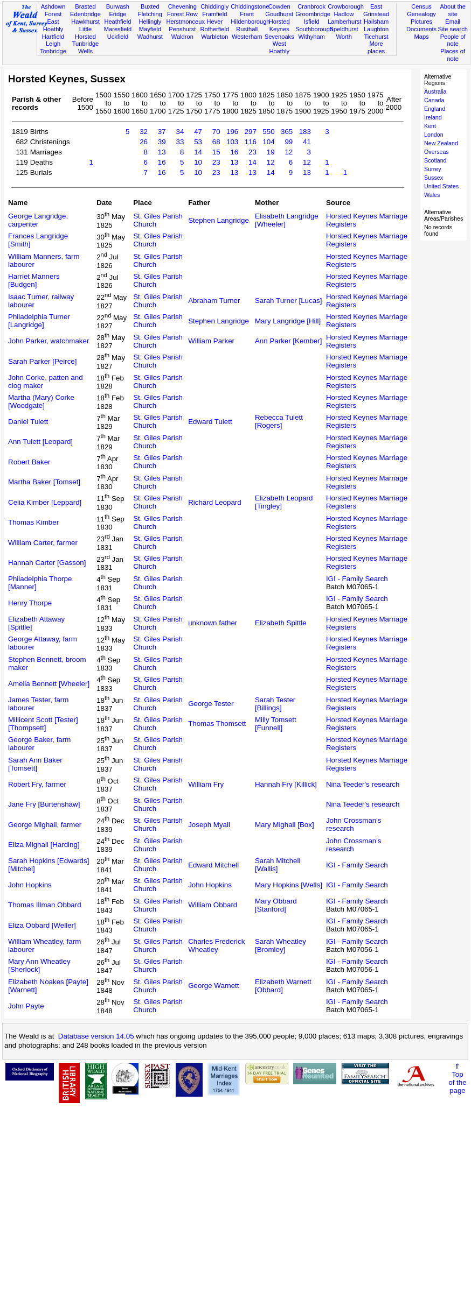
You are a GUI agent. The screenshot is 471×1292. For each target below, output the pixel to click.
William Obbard (212, 905)
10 (198, 162)
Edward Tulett (210, 422)
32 (144, 132)
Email (452, 21)
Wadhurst (150, 36)
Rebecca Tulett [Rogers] (279, 421)
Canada (434, 100)
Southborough (314, 29)
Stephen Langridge (218, 220)
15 (216, 152)
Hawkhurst (85, 21)
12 (289, 152)
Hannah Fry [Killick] (286, 784)
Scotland (435, 160)
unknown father (212, 623)
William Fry (206, 784)
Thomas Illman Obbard (44, 905)
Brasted (85, 6)
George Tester (210, 704)
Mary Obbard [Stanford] (276, 905)
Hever (214, 21)
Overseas (436, 152)
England (434, 108)
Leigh (53, 43)
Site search (453, 29)
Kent (430, 126)
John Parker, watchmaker (48, 341)
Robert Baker (29, 462)
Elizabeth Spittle (281, 623)
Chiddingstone (250, 6)
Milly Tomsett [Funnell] (275, 724)
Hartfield (53, 36)
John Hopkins (30, 885)
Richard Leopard (214, 502)
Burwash (117, 6)
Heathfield (117, 21)
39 (162, 142)
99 (289, 142)
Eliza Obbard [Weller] (42, 925)
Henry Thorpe (30, 603)
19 (271, 152)
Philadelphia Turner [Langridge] (39, 321)
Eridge (117, 14)
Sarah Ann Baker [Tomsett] (35, 764)
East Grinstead (376, 10)
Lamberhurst (344, 21)
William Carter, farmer (43, 543)
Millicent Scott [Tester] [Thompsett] (43, 724)
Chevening (182, 6)
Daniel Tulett (28, 422)
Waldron (182, 36)
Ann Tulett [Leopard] (40, 441)
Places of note (452, 55)
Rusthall (247, 29)
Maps (421, 36)
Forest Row (182, 14)
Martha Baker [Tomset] (44, 482)
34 (180, 132)
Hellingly (149, 21)
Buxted (150, 6)
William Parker (211, 341)
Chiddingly (214, 6)
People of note (453, 40)
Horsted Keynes (279, 25)
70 (216, 132)
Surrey (432, 169)
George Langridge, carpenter (38, 220)
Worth (343, 36)
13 (162, 152)
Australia (435, 91)
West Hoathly (279, 47)
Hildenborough (250, 21)
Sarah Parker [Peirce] (42, 361)
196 (232, 132)
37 (162, 132)
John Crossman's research (354, 824)
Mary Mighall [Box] (284, 825)
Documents (421, 29)
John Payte (26, 1006)
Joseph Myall (209, 825)
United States (441, 186)
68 (216, 142)
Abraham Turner (214, 300)
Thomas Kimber (33, 522)
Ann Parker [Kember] (288, 341)
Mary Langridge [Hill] (288, 321)
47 (198, 132)
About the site (453, 10)
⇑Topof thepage (457, 1078)
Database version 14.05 (96, 1036)
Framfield (214, 14)
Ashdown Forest (53, 10)
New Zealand (441, 143)
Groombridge (312, 14)
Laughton (376, 29)
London (434, 134)
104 (268, 142)
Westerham (247, 36)
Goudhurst (279, 14)
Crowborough (346, 6)
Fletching (150, 14)
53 (198, 142)
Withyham (311, 36)
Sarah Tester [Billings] (275, 704)
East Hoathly (53, 25)
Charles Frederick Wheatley (216, 945)
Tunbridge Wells (85, 47)
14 (198, 152)
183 (305, 132)
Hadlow (344, 14)
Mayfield (150, 29)
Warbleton (214, 36)
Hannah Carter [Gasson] (47, 563)
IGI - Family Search (357, 579)
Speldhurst (344, 29)
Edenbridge (85, 14)
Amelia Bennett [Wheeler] (48, 684)
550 (268, 132)
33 (180, 142)
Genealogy (421, 14)
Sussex (433, 177)
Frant (247, 14)
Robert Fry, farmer (37, 784)
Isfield (312, 21)
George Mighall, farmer (44, 825)
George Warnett (213, 986)
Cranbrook (311, 6)
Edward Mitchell (213, 865)
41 (307, 142)
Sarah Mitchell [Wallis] (277, 865)
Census (421, 6)
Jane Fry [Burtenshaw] (44, 804)
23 (252, 152)
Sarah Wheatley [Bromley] (280, 945)
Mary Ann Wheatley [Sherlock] (39, 965)
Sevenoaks (279, 36)
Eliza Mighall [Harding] (44, 845)
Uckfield (118, 36)
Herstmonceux (185, 21)
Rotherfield (214, 29)
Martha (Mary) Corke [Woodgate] (41, 401)
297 (251, 132)
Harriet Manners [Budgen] (34, 280)
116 (251, 142)
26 (144, 142)
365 (287, 132)
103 (232, 142)
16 (234, 152)
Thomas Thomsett (217, 723)
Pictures (421, 21)
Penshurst (182, 29)
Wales (432, 195)
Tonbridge (53, 51)
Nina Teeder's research (362, 784)
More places (376, 47)
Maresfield (117, 29)
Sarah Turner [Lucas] (288, 300)
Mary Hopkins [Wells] (288, 885)
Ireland (433, 117)
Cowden (279, 6)
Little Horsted (85, 33)
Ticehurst (376, 36)
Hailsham (376, 21)
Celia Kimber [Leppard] (44, 502)
